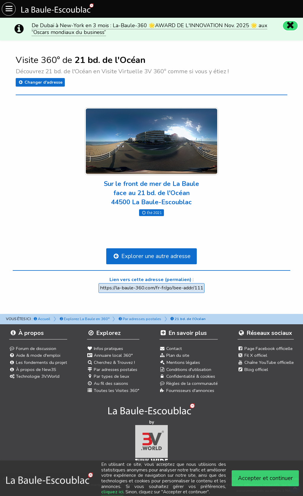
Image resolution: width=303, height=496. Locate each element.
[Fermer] (290, 25)
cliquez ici (112, 492)
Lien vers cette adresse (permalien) (150, 279)
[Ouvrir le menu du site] (9, 9)
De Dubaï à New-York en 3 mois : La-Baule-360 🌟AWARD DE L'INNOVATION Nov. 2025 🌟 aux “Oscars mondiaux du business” (149, 29)
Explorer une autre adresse (151, 256)
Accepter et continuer (265, 478)
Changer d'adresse (40, 82)
